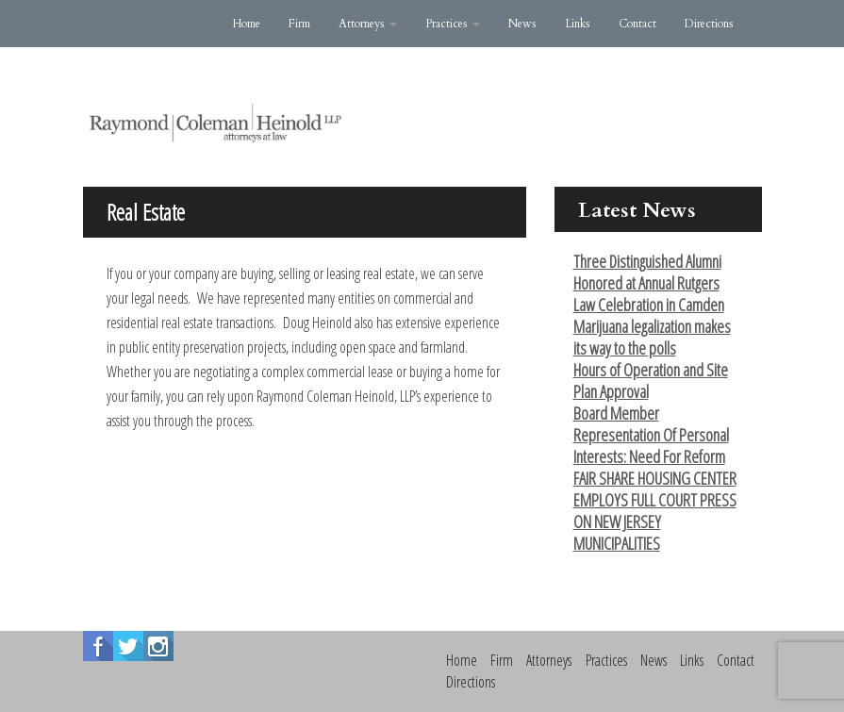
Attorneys (368, 23)
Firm (299, 23)
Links (577, 23)
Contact (637, 23)
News (522, 23)
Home (246, 23)
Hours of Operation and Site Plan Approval (650, 380)
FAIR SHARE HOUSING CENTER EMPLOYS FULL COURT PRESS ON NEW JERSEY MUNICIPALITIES (654, 511)
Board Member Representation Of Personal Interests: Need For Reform (651, 435)
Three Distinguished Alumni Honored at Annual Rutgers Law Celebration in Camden (648, 283)
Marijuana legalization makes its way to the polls (652, 337)
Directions (709, 23)
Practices (452, 23)
